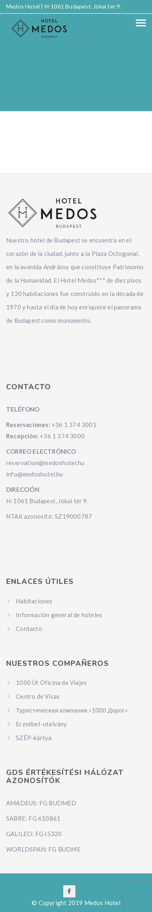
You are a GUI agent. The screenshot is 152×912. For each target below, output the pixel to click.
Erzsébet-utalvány (41, 723)
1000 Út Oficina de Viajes (51, 682)
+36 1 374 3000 (62, 436)
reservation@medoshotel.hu (45, 462)
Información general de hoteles (59, 614)
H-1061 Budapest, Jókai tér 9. (83, 6)
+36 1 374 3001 (73, 424)
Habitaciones (34, 601)
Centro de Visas (38, 696)
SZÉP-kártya (33, 737)
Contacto (29, 628)
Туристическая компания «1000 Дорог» (72, 710)
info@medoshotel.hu (34, 474)
